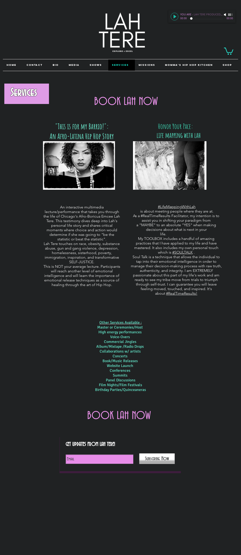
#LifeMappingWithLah (177, 206)
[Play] (174, 16)
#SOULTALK (182, 252)
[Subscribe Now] (157, 458)
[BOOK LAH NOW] (126, 102)
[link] (228, 51)
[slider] (230, 14)
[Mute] (225, 14)
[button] (228, 65)
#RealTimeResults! (181, 293)
